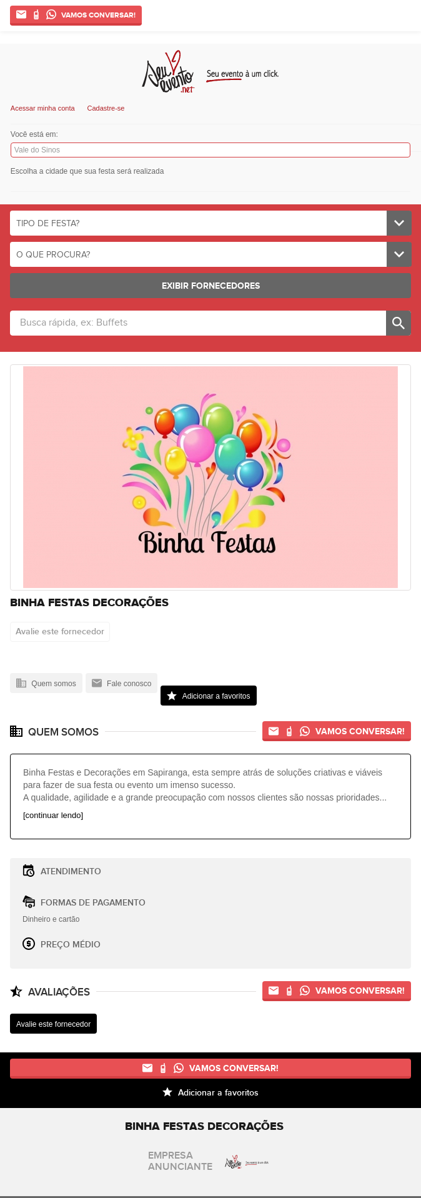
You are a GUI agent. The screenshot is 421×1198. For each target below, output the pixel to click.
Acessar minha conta (43, 108)
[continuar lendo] (53, 815)
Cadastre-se (106, 108)
